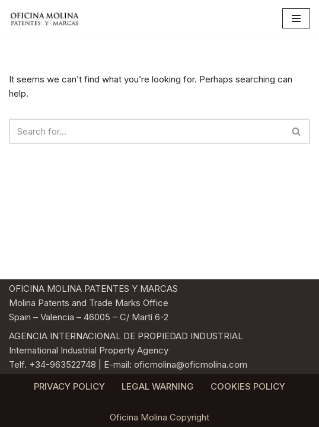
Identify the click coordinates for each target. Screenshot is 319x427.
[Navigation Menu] (296, 18)
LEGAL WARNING (158, 386)
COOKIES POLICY (247, 386)
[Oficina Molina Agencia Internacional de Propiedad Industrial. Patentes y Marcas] (44, 18)
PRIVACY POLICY (69, 386)
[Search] (146, 131)
